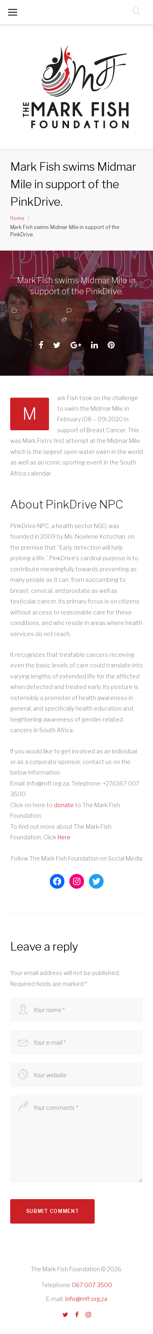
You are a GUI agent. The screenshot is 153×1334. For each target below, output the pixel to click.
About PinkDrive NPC (66, 504)
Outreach (133, 310)
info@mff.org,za (86, 1298)
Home (17, 218)
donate (64, 804)
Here (64, 837)
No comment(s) (85, 310)
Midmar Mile (80, 319)
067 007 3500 (92, 1284)
